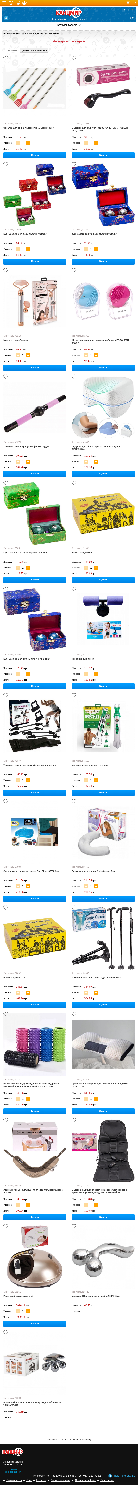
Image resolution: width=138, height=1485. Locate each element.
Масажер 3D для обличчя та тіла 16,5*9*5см (96, 1296)
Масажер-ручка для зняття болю (90, 765)
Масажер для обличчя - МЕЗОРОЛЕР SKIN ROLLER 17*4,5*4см (100, 129)
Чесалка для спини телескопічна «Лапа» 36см (28, 128)
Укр (132, 9)
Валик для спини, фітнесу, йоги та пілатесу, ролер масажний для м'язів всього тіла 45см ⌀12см (31, 1085)
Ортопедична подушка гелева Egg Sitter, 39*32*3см (31, 871)
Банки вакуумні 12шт (15, 977)
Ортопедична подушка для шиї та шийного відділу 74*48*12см (100, 1085)
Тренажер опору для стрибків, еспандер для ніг (29, 765)
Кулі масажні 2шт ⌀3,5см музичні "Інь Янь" (27, 659)
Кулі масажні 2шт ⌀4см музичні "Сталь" (25, 234)
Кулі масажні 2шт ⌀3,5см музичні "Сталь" (94, 234)
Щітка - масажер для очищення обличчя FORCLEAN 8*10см (100, 341)
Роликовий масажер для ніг (18, 1296)
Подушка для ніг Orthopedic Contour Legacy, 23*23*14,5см (96, 447)
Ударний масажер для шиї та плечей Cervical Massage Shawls (33, 1191)
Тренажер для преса (83, 659)
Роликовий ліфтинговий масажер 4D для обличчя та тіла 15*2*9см (32, 1403)
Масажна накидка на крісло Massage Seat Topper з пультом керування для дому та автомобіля (99, 1191)
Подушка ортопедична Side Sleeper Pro (93, 871)
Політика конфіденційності (13, 1470)
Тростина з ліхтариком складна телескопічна (96, 977)
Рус (125, 9)
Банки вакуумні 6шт (82, 552)
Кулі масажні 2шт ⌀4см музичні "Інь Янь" (26, 552)
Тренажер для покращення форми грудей (26, 446)
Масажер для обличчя (15, 340)
